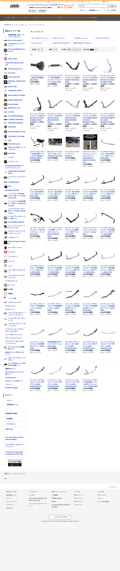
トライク (99, 498)
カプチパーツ (10, 504)
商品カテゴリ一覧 (11, 491)
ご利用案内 (42, 10)
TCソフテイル (78, 504)
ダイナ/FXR (100, 491)
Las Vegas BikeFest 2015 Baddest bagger (14, 438)
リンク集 (31, 495)
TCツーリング (78, 498)
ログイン (82, 10)
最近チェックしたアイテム (59, 491)
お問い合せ (9, 429)
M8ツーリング (78, 495)
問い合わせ (32, 10)
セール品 (77, 491)
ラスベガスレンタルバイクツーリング (14, 446)
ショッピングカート (12, 501)
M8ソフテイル (78, 501)
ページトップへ (112, 487)
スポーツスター (101, 495)
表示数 (34, 49)
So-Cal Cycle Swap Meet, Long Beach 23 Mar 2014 (14, 453)
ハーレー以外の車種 (103, 501)
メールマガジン (10, 424)
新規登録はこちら (94, 10)
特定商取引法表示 (11, 413)
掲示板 (54, 501)
